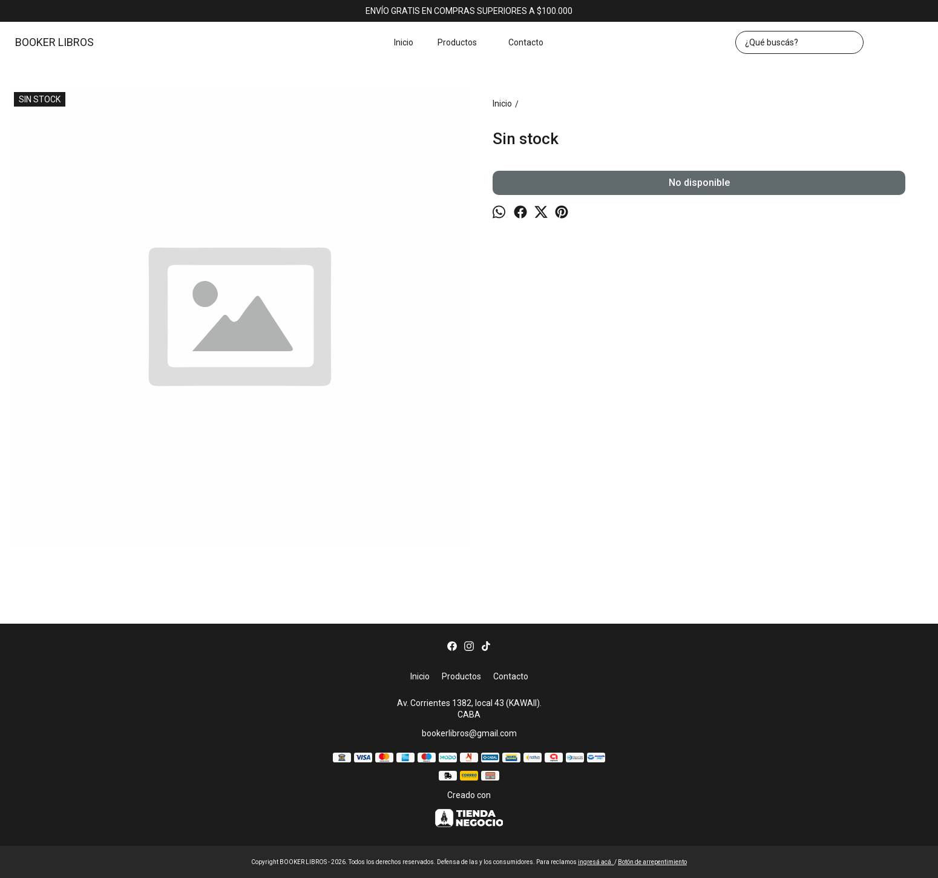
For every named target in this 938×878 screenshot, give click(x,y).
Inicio (403, 42)
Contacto (525, 42)
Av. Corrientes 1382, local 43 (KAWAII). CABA (469, 708)
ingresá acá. (596, 862)
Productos (463, 42)
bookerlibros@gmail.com (469, 733)
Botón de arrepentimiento (652, 862)
